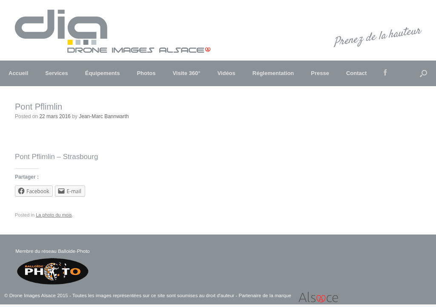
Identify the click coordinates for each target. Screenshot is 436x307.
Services (56, 73)
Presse (320, 73)
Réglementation (273, 73)
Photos (146, 73)
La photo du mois (54, 214)
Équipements (102, 73)
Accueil (18, 73)
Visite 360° (186, 73)
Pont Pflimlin (38, 106)
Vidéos (226, 73)
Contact (356, 73)
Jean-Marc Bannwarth (104, 116)
